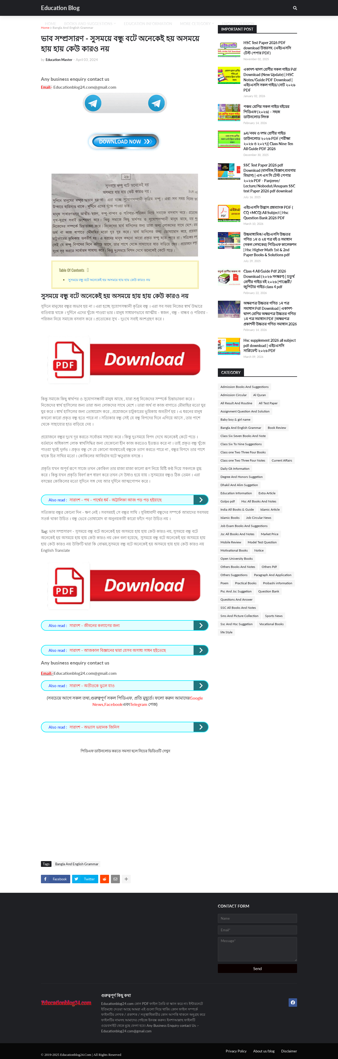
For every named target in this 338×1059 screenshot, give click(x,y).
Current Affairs (282, 460)
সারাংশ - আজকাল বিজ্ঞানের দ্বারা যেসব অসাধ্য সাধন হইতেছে (117, 650)
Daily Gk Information (235, 469)
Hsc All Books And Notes (258, 501)
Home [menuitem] (50, 23)
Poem (224, 583)
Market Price (269, 534)
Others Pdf (269, 567)
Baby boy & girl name (235, 419)
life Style (226, 632)
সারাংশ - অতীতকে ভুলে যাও (92, 685)
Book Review (277, 428)
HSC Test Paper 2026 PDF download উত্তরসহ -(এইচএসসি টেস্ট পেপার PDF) (267, 47)
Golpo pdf (227, 501)
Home (45, 28)
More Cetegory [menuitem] (195, 23)
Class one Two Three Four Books (243, 452)
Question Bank (268, 591)
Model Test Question (262, 542)
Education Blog (60, 7)
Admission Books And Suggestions (244, 387)
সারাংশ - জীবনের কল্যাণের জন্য (94, 625)
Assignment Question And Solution (245, 411)
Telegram (138, 704)
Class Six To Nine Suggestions (241, 444)
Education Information (236, 493)
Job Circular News (258, 518)
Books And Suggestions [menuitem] (88, 23)
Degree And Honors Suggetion (241, 477)
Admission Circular (233, 395)
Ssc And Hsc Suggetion (236, 624)
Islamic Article (270, 509)
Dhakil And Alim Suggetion (239, 485)
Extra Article (267, 493)
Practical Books (245, 583)
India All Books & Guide (237, 509)
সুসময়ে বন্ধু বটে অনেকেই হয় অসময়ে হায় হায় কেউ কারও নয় (109, 279)
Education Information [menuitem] (148, 23)
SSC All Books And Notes (238, 608)
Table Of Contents (71, 270)
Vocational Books (271, 624)
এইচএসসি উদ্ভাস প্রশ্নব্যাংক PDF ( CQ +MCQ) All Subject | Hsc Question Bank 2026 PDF (268, 212)
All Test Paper (268, 403)
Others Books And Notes (237, 567)
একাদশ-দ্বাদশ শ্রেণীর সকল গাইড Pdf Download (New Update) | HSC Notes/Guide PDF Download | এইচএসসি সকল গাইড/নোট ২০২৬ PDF (270, 79)
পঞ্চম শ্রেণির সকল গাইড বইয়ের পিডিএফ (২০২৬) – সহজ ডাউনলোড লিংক (266, 111)
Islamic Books (230, 518)
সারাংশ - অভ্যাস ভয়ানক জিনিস (94, 727)
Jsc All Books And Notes (237, 534)
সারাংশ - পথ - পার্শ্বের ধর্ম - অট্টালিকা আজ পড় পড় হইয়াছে (115, 499)
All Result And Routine (236, 403)
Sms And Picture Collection (239, 616)
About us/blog (264, 1051)
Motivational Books (234, 550)
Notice (259, 550)
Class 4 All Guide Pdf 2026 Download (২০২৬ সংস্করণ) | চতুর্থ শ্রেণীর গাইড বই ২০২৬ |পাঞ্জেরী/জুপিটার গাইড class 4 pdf (268, 279)
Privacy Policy (236, 1051)
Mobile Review (230, 542)
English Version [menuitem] (238, 23)
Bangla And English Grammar (73, 28)
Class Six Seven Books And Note (243, 436)
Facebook (113, 704)
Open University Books (236, 559)
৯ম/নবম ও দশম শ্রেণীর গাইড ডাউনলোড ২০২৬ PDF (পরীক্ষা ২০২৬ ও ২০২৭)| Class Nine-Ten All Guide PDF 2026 (268, 141)
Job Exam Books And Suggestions (243, 526)
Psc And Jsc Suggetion (236, 591)
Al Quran (259, 395)
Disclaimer (289, 1051)
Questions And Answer (236, 599)
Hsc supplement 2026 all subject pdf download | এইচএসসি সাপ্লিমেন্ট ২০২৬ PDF (269, 345)
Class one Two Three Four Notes (242, 460)
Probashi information (277, 583)
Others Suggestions (233, 575)
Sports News (274, 616)
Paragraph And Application (273, 575)
